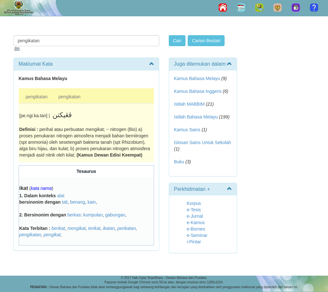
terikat (94, 228)
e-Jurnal (195, 216)
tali (65, 202)
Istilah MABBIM (189, 104)
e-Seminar (197, 235)
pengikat (52, 234)
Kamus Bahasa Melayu (197, 78)
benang (77, 202)
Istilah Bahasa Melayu (196, 116)
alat (60, 195)
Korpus (194, 203)
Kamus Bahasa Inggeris (198, 91)
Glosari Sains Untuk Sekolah (202, 142)
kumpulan (93, 214)
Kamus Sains (187, 129)
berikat (58, 228)
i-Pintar (194, 241)
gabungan (115, 214)
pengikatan (37, 96)
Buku (179, 161)
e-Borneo (196, 228)
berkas (74, 214)
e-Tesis (194, 209)
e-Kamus (196, 222)
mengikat (77, 228)
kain (91, 202)
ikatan (109, 228)
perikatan (126, 228)
